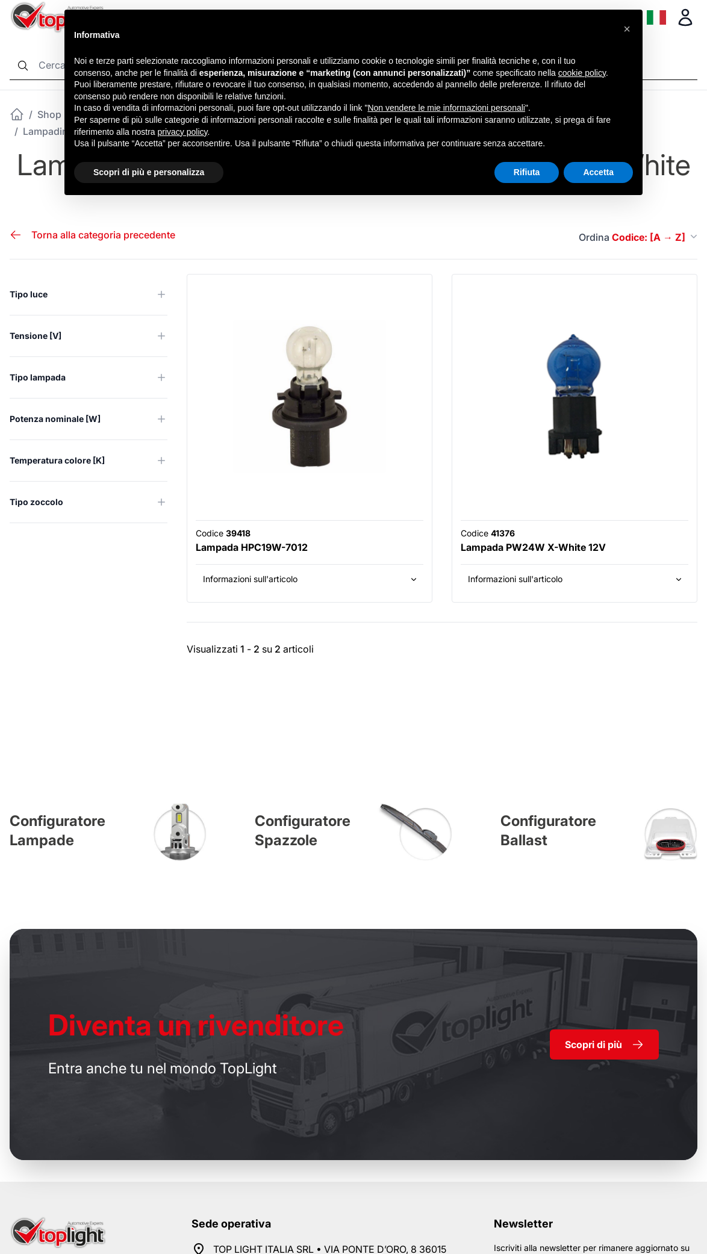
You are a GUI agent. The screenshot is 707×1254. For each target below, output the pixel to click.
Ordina (638, 237)
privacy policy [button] (183, 132)
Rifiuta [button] (527, 172)
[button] (627, 29)
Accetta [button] (598, 172)
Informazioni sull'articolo (311, 579)
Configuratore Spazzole (302, 830)
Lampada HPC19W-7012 (252, 547)
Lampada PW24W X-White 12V (533, 547)
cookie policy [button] (582, 73)
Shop (49, 114)
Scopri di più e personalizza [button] (148, 172)
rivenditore (196, 1025)
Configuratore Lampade (57, 830)
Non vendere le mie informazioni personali (446, 108)
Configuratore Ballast (548, 830)
